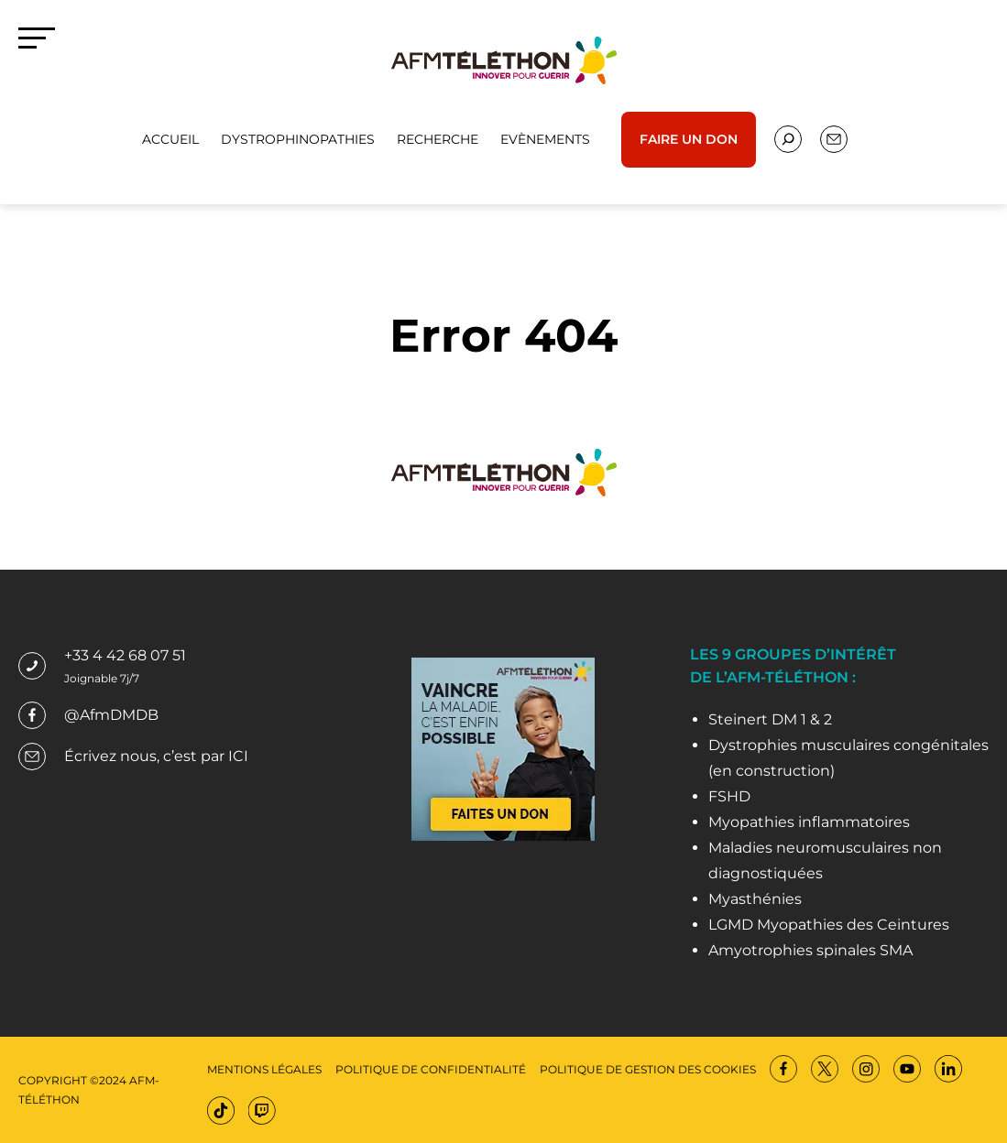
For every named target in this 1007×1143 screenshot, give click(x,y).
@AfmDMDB (111, 715)
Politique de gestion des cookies (648, 1069)
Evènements (545, 139)
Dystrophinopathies (298, 139)
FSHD (729, 796)
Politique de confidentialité (430, 1069)
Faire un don (689, 139)
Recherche (437, 139)
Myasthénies (755, 899)
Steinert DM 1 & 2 (770, 719)
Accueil (170, 139)
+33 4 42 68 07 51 (125, 655)
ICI (238, 756)
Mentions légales (264, 1069)
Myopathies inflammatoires (809, 822)
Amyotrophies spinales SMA (810, 950)
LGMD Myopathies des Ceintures (828, 924)
